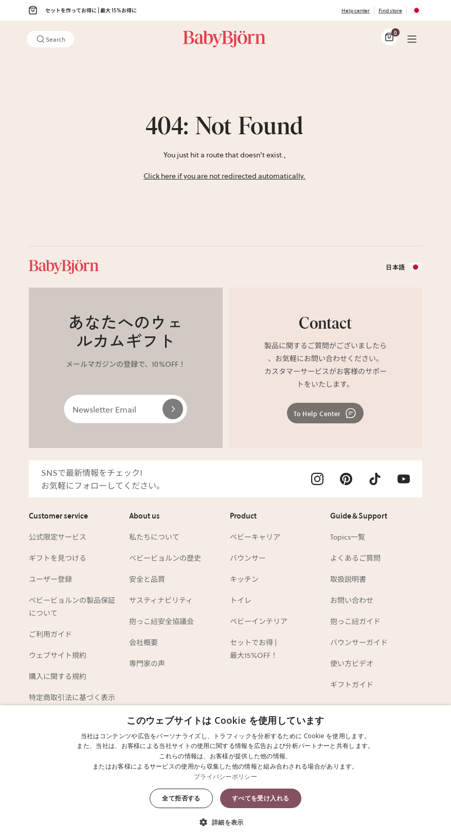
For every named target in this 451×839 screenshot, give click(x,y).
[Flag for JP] (416, 10)
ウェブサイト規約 (57, 655)
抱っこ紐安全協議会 (161, 621)
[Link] (224, 39)
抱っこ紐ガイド (355, 621)
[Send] (173, 409)
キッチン (244, 579)
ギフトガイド (351, 684)
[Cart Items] (389, 37)
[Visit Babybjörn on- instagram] (317, 479)
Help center (355, 10)
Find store (390, 10)
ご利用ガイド (50, 634)
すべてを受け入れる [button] (261, 798)
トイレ (240, 600)
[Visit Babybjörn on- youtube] (404, 479)
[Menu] (412, 39)
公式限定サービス (57, 536)
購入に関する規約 (57, 676)
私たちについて (154, 536)
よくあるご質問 (355, 557)
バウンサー (248, 557)
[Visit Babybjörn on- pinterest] (346, 479)
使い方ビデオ (351, 663)
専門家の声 (147, 663)
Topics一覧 (347, 536)
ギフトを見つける (57, 557)
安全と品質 (147, 579)
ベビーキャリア (255, 536)
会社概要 (143, 642)
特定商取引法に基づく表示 (72, 697)
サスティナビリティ (161, 600)
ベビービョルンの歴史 (165, 557)
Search (50, 39)
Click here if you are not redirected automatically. (224, 175)
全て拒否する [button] (181, 798)
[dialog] (225, 772)
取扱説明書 (348, 579)
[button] (225, 821)
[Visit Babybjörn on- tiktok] (375, 479)
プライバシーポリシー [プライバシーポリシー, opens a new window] (225, 776)
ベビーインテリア (258, 621)
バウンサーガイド (359, 642)
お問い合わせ (351, 600)
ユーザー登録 (50, 579)
